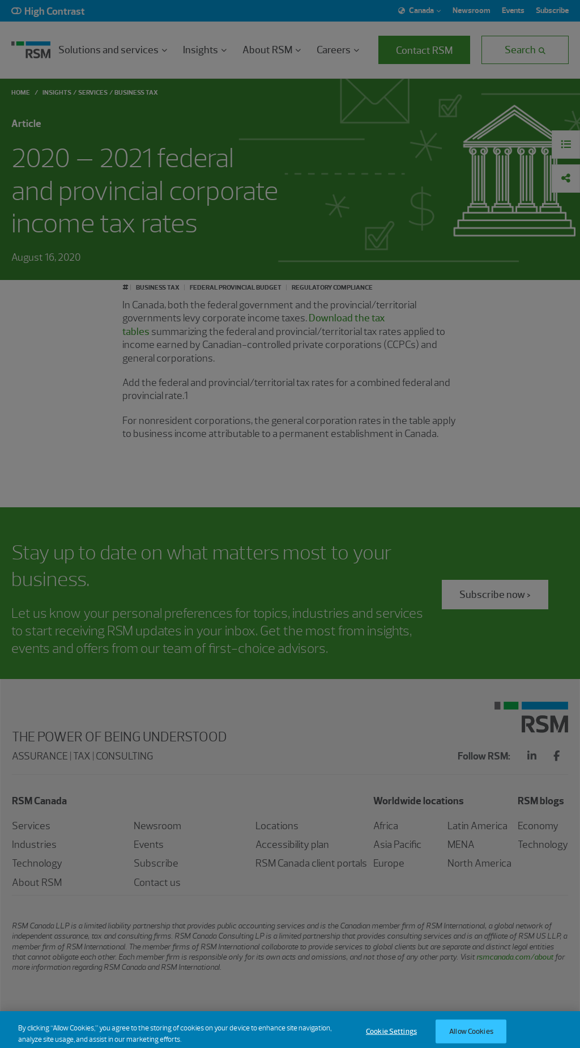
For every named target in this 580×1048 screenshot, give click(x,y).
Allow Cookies (471, 1036)
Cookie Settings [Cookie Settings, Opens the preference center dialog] (391, 1036)
